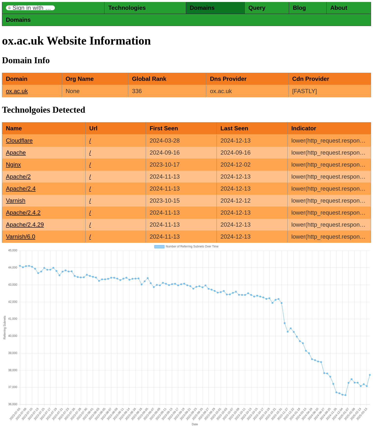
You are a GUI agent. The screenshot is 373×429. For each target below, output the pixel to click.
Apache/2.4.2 (23, 212)
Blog (299, 7)
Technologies (127, 7)
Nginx (13, 164)
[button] (30, 7)
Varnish (16, 200)
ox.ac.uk (17, 91)
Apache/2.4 (21, 188)
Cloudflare (19, 140)
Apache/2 (18, 176)
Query (256, 7)
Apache (16, 152)
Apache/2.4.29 (25, 224)
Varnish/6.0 (20, 236)
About (338, 7)
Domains (202, 7)
